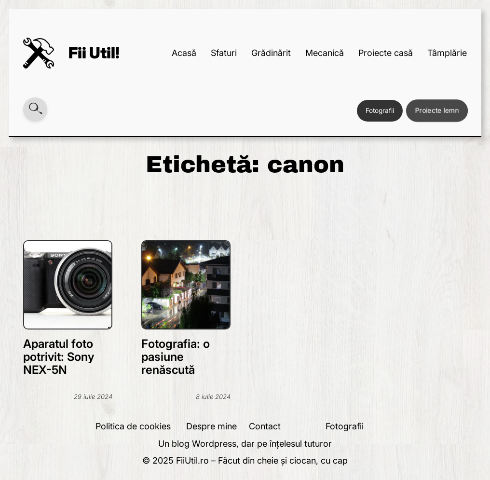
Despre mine (211, 426)
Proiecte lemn (437, 110)
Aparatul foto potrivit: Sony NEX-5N (58, 356)
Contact (265, 426)
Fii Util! (94, 52)
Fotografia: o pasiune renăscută (175, 356)
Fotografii (380, 110)
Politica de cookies (133, 426)
